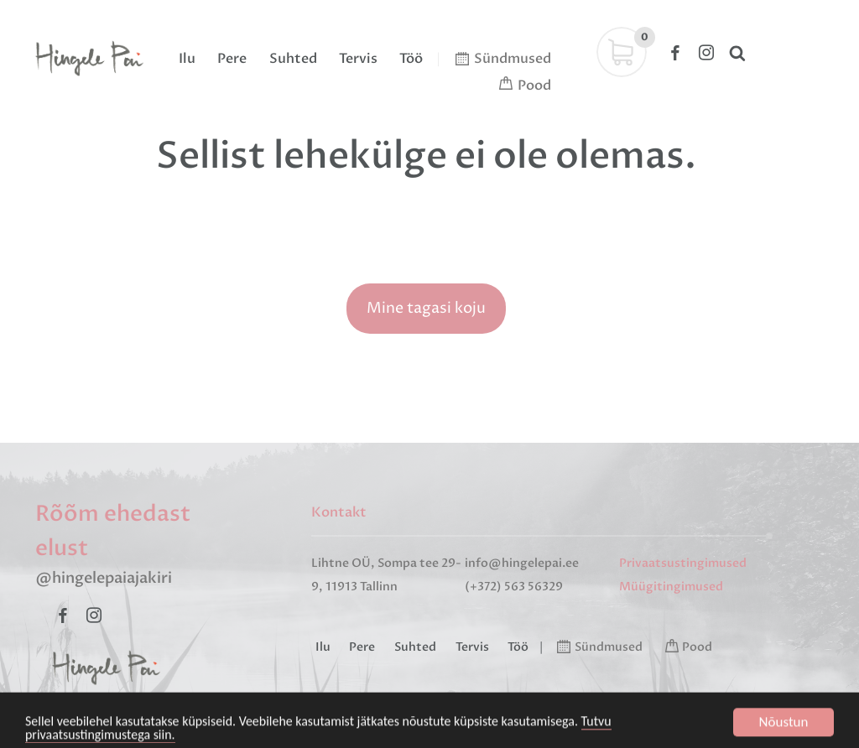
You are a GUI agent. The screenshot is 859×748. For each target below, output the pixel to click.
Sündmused (512, 58)
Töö (411, 58)
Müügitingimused (671, 587)
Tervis (358, 58)
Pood (534, 85)
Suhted (293, 58)
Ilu (187, 58)
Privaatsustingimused (683, 563)
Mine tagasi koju (426, 308)
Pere (232, 58)
